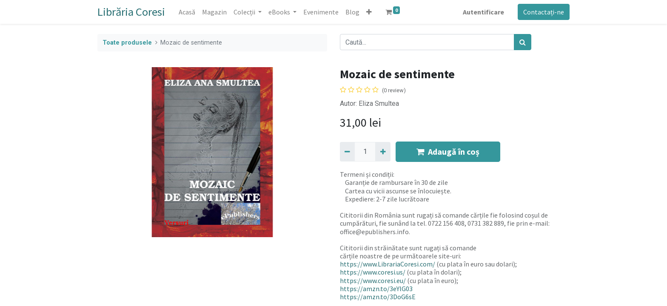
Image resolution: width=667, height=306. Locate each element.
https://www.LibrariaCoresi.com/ (387, 264)
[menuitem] (187, 11)
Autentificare (483, 12)
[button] (369, 11)
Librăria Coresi (131, 12)
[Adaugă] (382, 152)
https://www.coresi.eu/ (373, 280)
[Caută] (522, 42)
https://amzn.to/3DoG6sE (378, 296)
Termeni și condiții (366, 174)
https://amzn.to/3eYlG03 (376, 288)
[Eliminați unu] (347, 152)
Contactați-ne (543, 12)
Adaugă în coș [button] (447, 151)
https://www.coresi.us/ (372, 272)
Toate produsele (127, 42)
